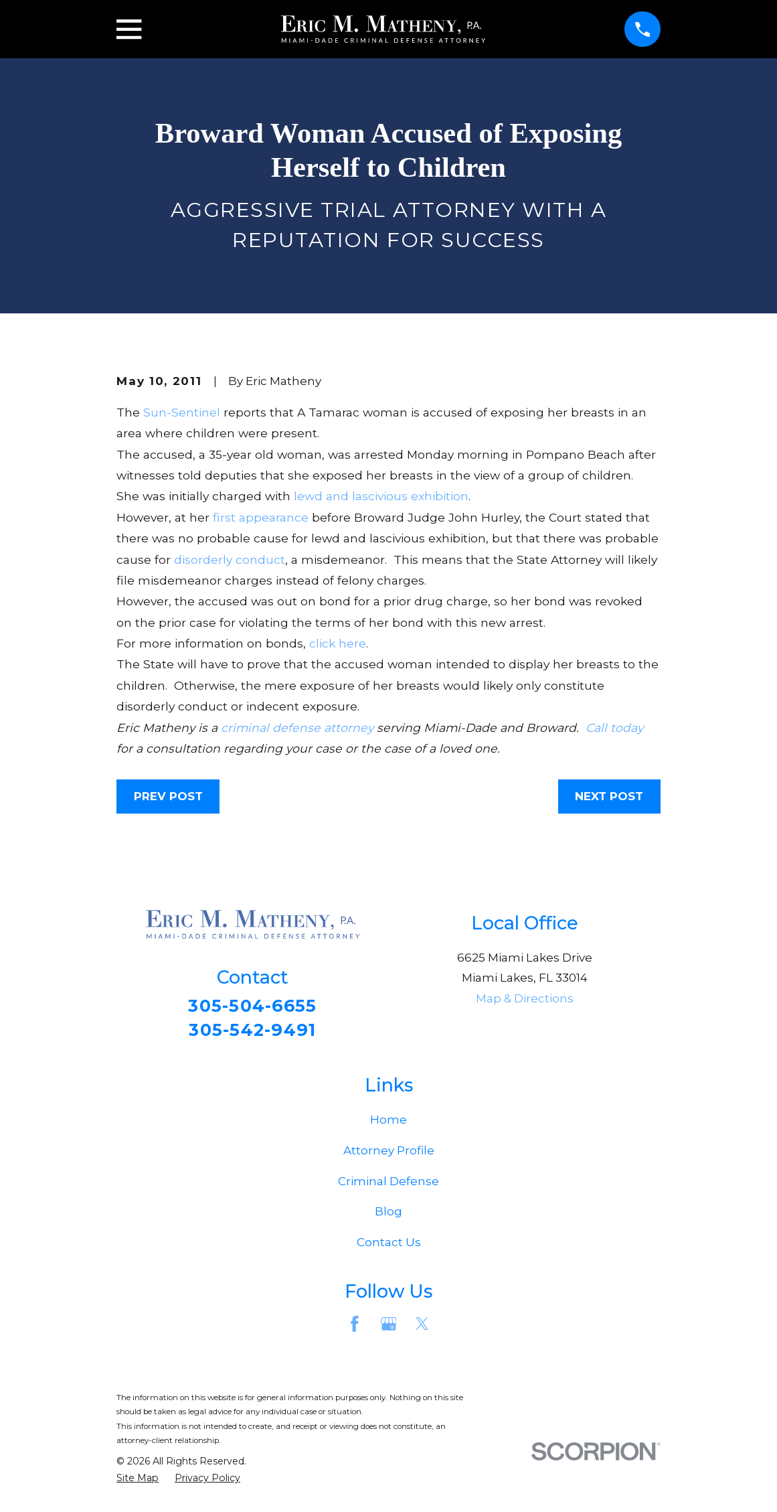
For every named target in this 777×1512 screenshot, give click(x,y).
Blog (388, 1216)
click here (337, 643)
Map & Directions (525, 998)
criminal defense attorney (297, 728)
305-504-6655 (252, 1007)
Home (388, 1124)
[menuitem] (137, 1483)
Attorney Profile (388, 1155)
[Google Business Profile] (389, 1328)
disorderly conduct (229, 559)
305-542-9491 (252, 1032)
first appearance (261, 517)
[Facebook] (355, 1328)
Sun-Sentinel (181, 412)
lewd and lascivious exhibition (381, 496)
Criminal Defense (388, 1185)
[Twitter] (422, 1328)
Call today (614, 728)
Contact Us (389, 1247)
